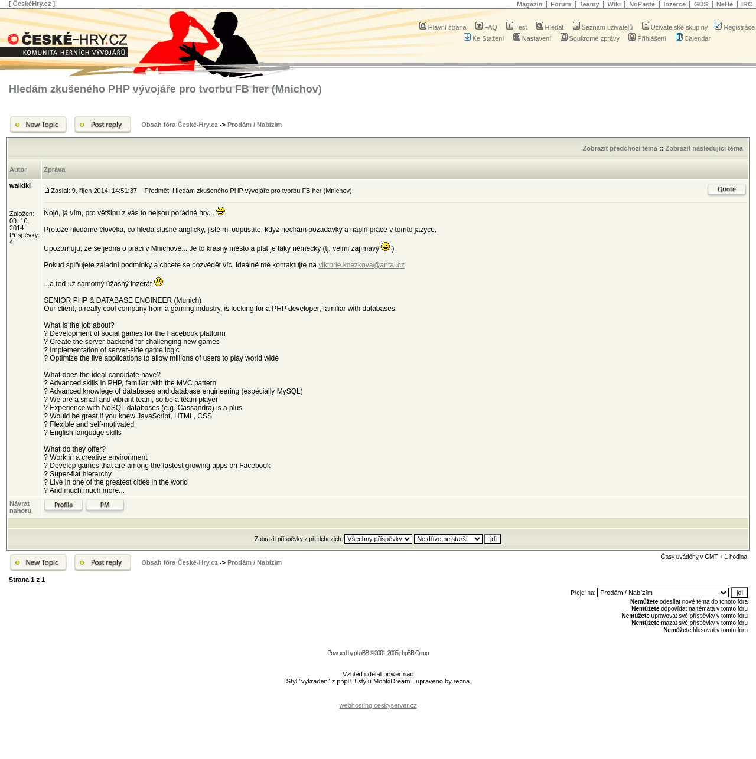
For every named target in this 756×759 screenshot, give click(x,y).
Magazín (529, 4)
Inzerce (674, 4)
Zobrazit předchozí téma (619, 148)
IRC (746, 4)
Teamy (589, 4)
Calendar (693, 38)
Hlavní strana (443, 27)
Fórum (560, 4)
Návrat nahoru (20, 507)
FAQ (486, 27)
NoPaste (642, 4)
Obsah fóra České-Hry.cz (179, 124)
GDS (701, 4)
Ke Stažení (484, 38)
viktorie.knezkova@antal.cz (361, 265)
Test (516, 27)
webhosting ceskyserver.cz (378, 705)
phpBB (361, 653)
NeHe (724, 4)
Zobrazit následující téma (703, 148)
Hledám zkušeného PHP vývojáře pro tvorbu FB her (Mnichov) (165, 89)
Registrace (735, 27)
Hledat (550, 27)
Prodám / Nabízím (254, 124)
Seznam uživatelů (603, 27)
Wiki (614, 4)
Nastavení (532, 38)
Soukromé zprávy (590, 38)
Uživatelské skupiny (675, 27)
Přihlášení (647, 38)
